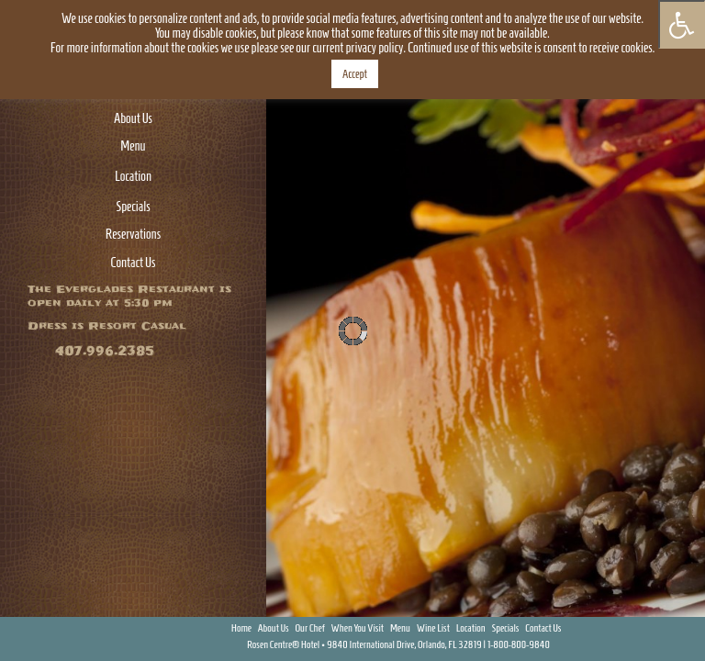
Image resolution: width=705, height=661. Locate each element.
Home (241, 627)
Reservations (133, 234)
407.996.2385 (104, 351)
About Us (133, 118)
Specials (133, 206)
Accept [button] (354, 74)
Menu (132, 146)
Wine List (433, 627)
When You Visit (358, 627)
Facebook (634, 626)
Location (133, 176)
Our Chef (309, 627)
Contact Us (133, 262)
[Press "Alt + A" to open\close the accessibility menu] (681, 24)
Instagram (687, 626)
